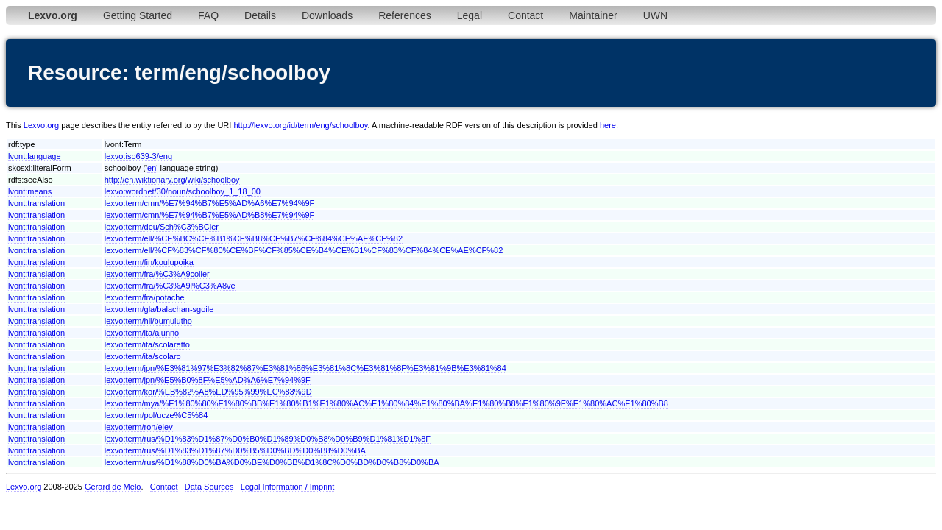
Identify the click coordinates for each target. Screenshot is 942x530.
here (608, 125)
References (404, 15)
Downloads (327, 15)
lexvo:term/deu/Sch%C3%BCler (162, 226)
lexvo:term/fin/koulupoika (149, 262)
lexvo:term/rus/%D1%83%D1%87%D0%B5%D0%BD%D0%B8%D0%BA (235, 450)
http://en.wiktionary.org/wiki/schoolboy (172, 179)
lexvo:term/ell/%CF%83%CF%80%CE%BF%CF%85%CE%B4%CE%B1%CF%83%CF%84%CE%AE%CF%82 (304, 250)
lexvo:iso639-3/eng (138, 156)
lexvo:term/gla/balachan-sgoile (159, 309)
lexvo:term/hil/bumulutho (148, 321)
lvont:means (30, 191)
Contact (525, 15)
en (151, 167)
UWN (655, 15)
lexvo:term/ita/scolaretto (147, 344)
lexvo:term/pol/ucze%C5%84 (156, 415)
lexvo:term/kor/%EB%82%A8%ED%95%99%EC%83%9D (208, 391)
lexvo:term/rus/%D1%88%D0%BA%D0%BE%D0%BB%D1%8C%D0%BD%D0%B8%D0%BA (272, 462)
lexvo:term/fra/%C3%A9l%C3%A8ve (170, 285)
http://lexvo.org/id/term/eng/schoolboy (300, 125)
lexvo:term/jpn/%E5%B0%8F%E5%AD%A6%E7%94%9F (208, 379)
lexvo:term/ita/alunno (142, 332)
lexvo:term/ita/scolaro (143, 356)
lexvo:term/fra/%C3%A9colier (157, 273)
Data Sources (209, 486)
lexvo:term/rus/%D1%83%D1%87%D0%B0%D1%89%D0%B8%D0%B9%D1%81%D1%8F (268, 438)
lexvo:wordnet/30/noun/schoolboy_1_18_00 (183, 191)
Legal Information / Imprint (288, 486)
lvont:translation (36, 203)
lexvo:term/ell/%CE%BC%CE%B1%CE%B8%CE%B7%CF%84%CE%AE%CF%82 (254, 238)
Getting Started (137, 15)
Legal (469, 15)
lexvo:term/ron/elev (139, 427)
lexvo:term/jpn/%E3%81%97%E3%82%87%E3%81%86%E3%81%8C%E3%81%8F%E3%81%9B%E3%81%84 (305, 368)
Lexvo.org (41, 125)
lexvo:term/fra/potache (145, 297)
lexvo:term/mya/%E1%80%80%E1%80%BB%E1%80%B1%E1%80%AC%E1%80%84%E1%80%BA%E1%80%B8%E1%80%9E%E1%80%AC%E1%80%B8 (386, 403)
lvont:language (34, 156)
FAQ (208, 15)
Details (260, 15)
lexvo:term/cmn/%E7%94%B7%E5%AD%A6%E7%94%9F (210, 203)
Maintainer (593, 15)
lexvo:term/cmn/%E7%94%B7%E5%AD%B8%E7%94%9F (210, 215)
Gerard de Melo (113, 486)
